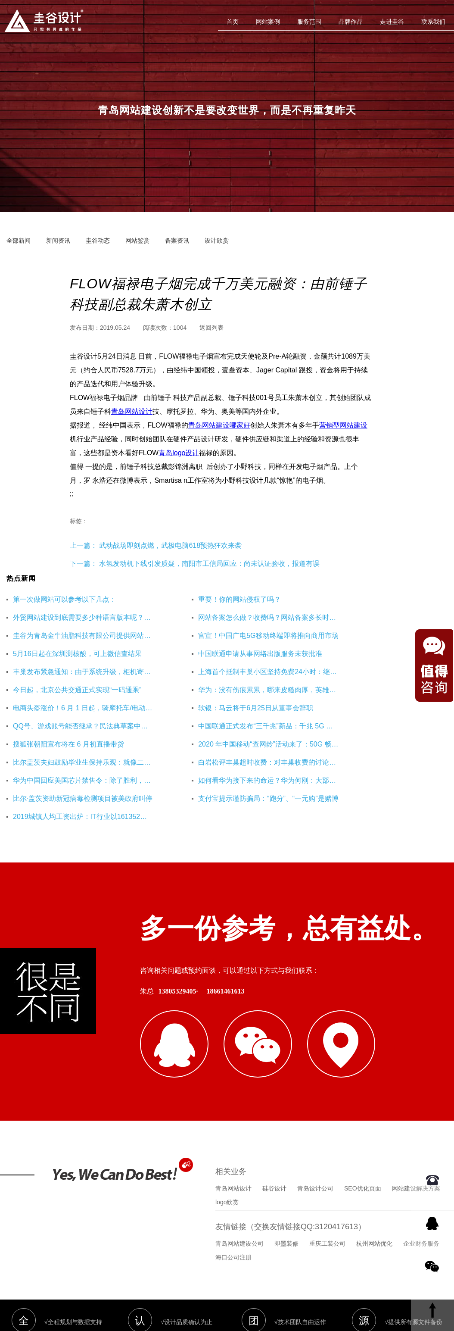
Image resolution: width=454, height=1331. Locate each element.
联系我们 (433, 21)
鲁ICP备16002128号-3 (301, 1281)
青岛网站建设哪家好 (219, 425)
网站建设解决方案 (416, 1113)
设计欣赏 (217, 240)
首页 (233, 21)
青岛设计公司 (315, 1113)
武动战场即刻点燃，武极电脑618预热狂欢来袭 (169, 545)
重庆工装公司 (327, 1168)
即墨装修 (286, 1168)
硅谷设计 (274, 1113)
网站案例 (268, 21)
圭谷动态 (98, 240)
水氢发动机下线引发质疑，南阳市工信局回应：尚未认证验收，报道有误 (209, 563)
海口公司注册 (233, 1182)
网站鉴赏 (137, 240)
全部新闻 (18, 240)
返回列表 (211, 327)
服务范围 (309, 21)
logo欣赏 (227, 1127)
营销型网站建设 (343, 425)
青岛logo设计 (179, 452)
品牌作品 (351, 21)
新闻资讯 (58, 240)
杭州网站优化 (374, 1168)
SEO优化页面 (362, 1113)
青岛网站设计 (131, 411)
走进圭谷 (392, 21)
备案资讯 (177, 240)
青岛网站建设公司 (239, 1168)
